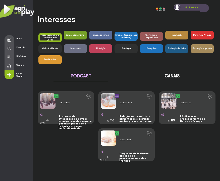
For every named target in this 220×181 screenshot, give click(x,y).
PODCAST (81, 75)
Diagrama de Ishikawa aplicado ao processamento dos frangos (134, 157)
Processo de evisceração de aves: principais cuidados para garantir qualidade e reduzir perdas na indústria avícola (75, 122)
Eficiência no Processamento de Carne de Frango (192, 118)
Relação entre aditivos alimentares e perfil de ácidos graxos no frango (135, 118)
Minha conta (191, 7)
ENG (164, 9)
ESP (157, 9)
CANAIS (172, 75)
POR (160, 9)
